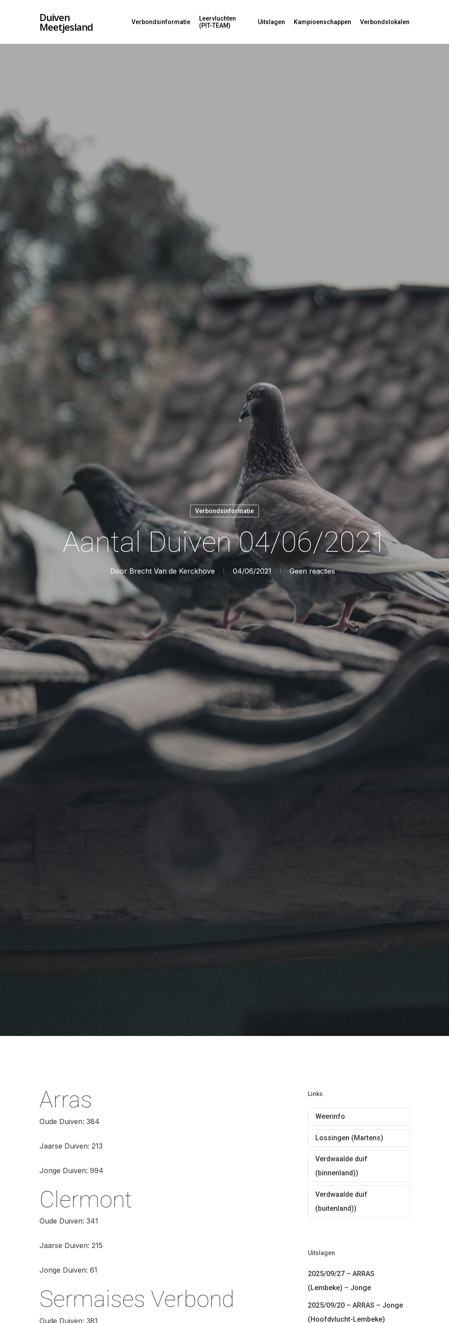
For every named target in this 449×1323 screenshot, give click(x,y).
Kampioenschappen (322, 21)
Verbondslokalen (385, 21)
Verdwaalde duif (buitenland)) (341, 1201)
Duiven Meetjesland (66, 22)
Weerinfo (330, 1116)
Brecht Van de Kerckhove (172, 570)
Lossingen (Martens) (349, 1138)
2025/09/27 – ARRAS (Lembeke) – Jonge (341, 1281)
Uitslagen (271, 21)
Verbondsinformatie (161, 21)
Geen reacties (312, 570)
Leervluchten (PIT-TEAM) (217, 22)
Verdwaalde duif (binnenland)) (341, 1166)
